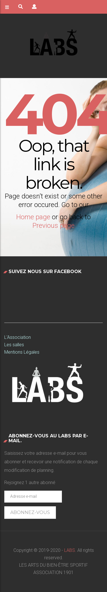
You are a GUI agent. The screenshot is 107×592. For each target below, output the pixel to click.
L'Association (17, 337)
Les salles (14, 344)
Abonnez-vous (30, 512)
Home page (33, 217)
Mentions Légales (21, 352)
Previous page (53, 226)
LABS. (69, 550)
